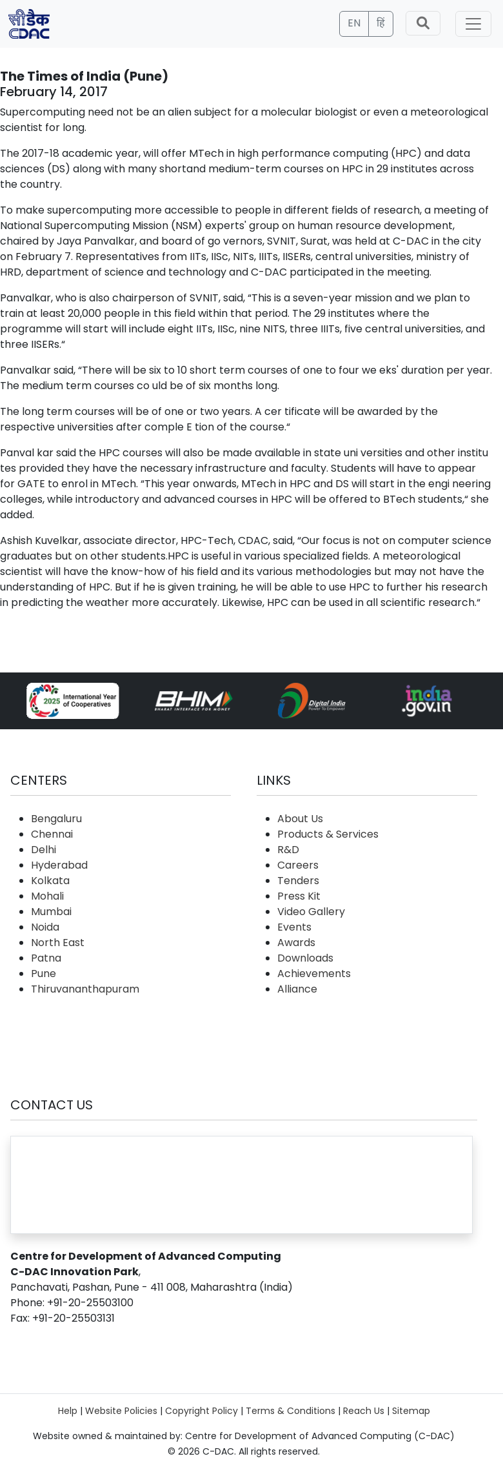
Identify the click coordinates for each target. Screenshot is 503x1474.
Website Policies (121, 1410)
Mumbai (51, 911)
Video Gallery (311, 911)
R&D (288, 849)
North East (57, 942)
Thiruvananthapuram (85, 989)
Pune (43, 973)
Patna (46, 958)
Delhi (43, 849)
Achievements (314, 973)
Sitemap (411, 1410)
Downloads (305, 958)
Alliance (297, 989)
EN (354, 22)
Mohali (47, 896)
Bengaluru (56, 818)
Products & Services (328, 834)
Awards (296, 942)
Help (67, 1410)
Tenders (298, 880)
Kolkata (50, 880)
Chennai (52, 834)
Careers (298, 865)
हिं (381, 22)
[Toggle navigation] (473, 24)
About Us (300, 818)
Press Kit (299, 896)
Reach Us (363, 1410)
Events (294, 927)
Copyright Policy (201, 1410)
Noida (45, 927)
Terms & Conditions (290, 1410)
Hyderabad (59, 865)
